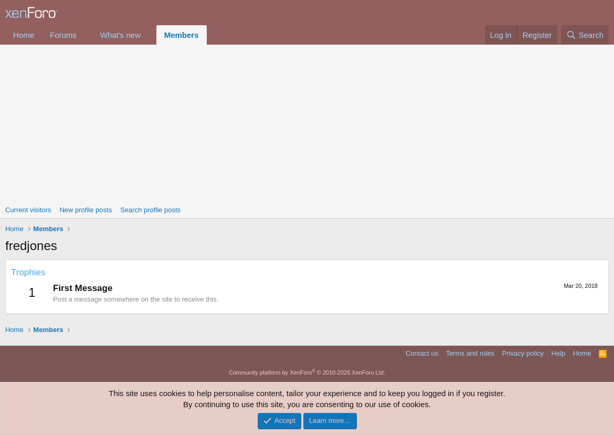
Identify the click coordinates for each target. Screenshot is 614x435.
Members (181, 34)
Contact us (422, 353)
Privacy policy (523, 353)
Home (23, 34)
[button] (85, 35)
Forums (63, 34)
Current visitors (28, 210)
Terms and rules (470, 353)
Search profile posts (150, 210)
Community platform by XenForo (307, 372)
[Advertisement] (307, 123)
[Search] (585, 35)
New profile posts (85, 210)
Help (559, 353)
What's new (120, 34)
